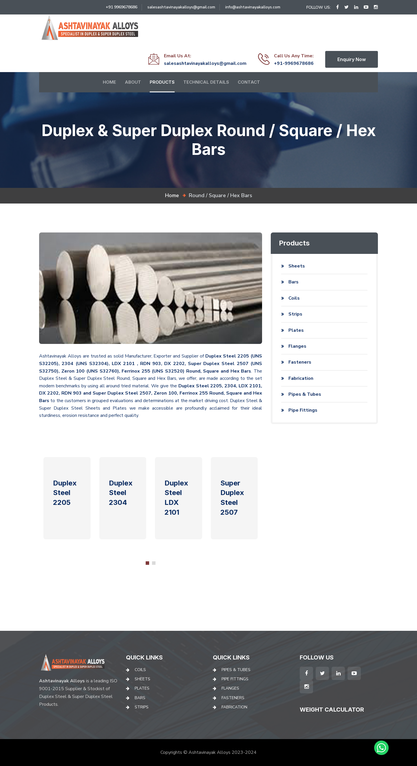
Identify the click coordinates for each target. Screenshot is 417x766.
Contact (249, 82)
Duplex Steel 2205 (65, 493)
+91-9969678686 (294, 63)
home (172, 195)
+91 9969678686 (121, 7)
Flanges (297, 346)
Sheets (296, 266)
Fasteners (299, 362)
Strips (295, 314)
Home (109, 82)
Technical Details (206, 82)
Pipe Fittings (302, 410)
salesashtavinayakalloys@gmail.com (181, 7)
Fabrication (300, 378)
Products (162, 82)
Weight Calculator (332, 709)
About (133, 82)
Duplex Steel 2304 (121, 493)
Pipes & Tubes (304, 394)
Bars (293, 282)
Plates (296, 330)
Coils (294, 298)
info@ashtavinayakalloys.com (252, 7)
